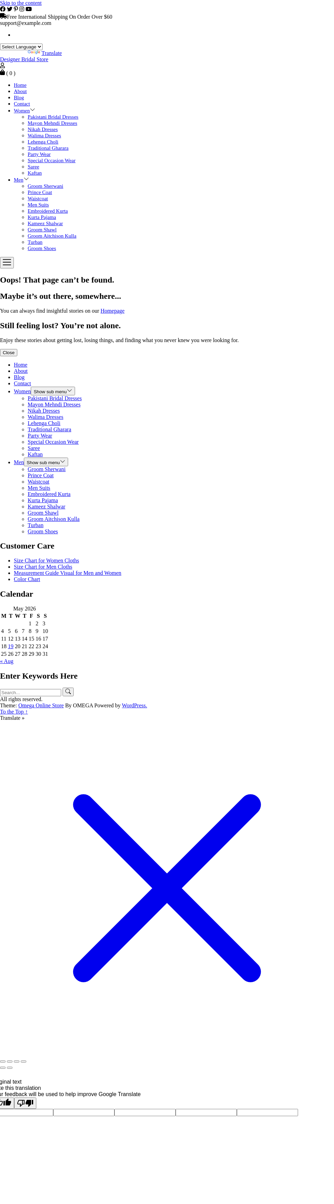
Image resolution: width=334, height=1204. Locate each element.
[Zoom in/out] (3, 1061)
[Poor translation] (25, 1103)
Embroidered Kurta (48, 211)
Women (22, 110)
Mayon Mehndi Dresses (52, 123)
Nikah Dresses (43, 129)
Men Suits (38, 205)
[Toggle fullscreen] (9, 1061)
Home (20, 85)
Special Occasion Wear (51, 160)
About (20, 91)
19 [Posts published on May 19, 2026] (10, 646)
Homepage (112, 311)
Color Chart (27, 579)
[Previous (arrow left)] (3, 1068)
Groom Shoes (42, 248)
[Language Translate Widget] (21, 47)
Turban (35, 242)
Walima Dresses (44, 135)
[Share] (16, 1061)
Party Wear (39, 154)
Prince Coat (40, 192)
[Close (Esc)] (23, 1061)
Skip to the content (20, 3)
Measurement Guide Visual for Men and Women (67, 573)
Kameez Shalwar (45, 223)
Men (19, 180)
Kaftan (35, 173)
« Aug (6, 661)
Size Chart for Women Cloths (46, 560)
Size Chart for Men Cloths (43, 567)
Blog (19, 97)
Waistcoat (38, 198)
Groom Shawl (42, 229)
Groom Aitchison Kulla (52, 236)
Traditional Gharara (48, 148)
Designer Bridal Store (24, 59)
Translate (45, 53)
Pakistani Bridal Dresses (53, 117)
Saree (33, 166)
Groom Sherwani (45, 186)
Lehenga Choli (43, 142)
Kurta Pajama (42, 217)
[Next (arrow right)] (9, 1068)
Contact (22, 104)
